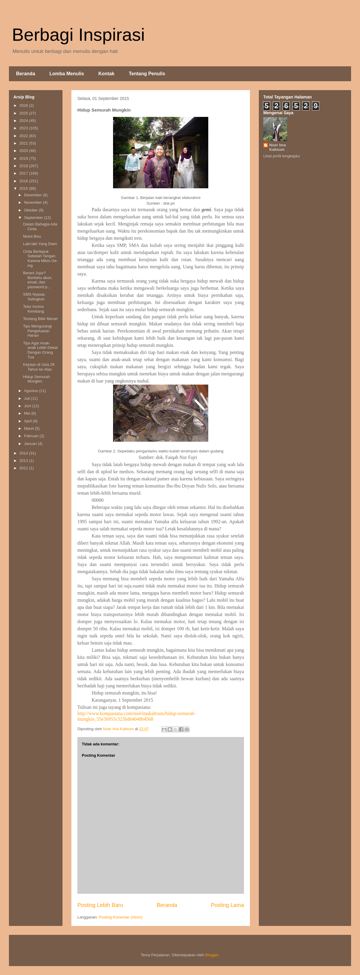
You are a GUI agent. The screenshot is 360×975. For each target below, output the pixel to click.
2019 (24, 158)
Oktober (31, 210)
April (28, 421)
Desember (33, 195)
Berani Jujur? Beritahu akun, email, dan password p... (37, 280)
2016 (24, 181)
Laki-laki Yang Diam (40, 244)
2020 (24, 150)
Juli (27, 398)
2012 (24, 468)
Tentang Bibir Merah (40, 318)
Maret (29, 428)
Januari (31, 443)
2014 (24, 453)
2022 (24, 136)
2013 (24, 460)
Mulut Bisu (32, 236)
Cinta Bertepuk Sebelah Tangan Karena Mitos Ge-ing (40, 258)
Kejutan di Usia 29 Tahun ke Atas (38, 366)
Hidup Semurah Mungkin (36, 379)
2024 (24, 120)
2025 (24, 113)
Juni (28, 406)
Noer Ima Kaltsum (277, 147)
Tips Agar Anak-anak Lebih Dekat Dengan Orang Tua (40, 350)
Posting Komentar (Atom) (120, 917)
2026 (24, 105)
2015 (24, 188)
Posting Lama (227, 905)
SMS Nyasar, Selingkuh (34, 296)
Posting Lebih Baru (100, 905)
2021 (24, 143)
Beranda (25, 73)
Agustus (31, 390)
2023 (24, 128)
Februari (32, 436)
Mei (28, 413)
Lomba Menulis (66, 73)
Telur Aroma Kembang (33, 308)
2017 (24, 173)
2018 (24, 166)
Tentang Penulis (147, 73)
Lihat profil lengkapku (281, 156)
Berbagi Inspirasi (78, 35)
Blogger (211, 955)
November (33, 202)
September (34, 217)
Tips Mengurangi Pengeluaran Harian (37, 331)
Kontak (106, 73)
